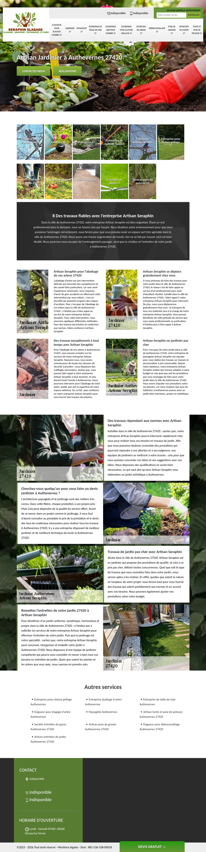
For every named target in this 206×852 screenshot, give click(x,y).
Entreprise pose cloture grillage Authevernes (51, 702)
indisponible (116, 13)
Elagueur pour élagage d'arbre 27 (57, 30)
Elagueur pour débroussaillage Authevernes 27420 (160, 727)
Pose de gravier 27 (172, 30)
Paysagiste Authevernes (103, 712)
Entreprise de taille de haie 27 (95, 30)
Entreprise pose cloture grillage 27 (126, 30)
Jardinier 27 (69, 30)
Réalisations (67, 71)
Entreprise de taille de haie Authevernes (157, 702)
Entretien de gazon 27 (184, 30)
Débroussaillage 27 (157, 30)
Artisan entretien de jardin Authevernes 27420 (48, 739)
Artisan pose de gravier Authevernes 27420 (100, 727)
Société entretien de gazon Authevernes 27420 (48, 727)
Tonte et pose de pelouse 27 (197, 30)
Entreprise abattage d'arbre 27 (111, 30)
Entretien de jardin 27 (141, 30)
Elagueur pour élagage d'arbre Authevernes (51, 714)
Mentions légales (68, 847)
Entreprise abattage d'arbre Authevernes (103, 702)
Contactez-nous (33, 71)
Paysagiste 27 (82, 30)
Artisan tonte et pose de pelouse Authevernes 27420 (161, 714)
